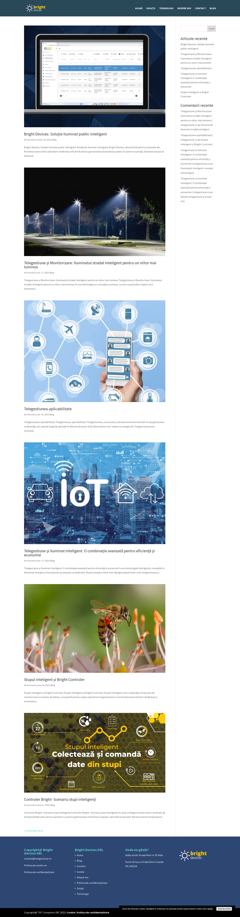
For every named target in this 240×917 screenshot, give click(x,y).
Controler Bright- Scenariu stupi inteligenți (60, 799)
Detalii (210, 909)
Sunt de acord (224, 909)
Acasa (80, 855)
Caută (211, 28)
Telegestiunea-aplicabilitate (48, 408)
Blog (213, 8)
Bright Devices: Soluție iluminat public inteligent (65, 134)
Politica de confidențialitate (39, 872)
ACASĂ (138, 8)
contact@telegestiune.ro (37, 858)
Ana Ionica (31, 139)
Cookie (80, 871)
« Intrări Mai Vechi (33, 830)
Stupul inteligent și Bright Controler (54, 679)
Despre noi (184, 8)
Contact (200, 8)
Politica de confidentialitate (92, 882)
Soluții (150, 8)
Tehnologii (166, 8)
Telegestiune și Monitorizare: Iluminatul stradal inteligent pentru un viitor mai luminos (90, 264)
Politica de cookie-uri (35, 865)
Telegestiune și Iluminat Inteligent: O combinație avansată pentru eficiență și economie (89, 552)
